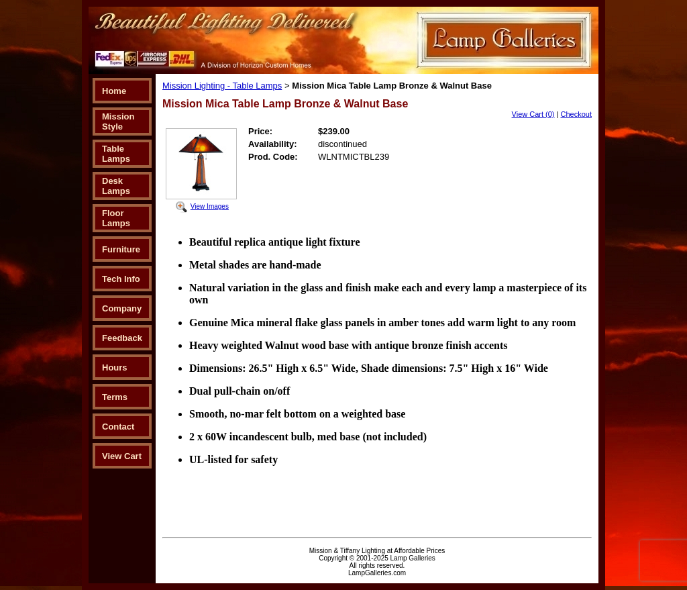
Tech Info (121, 279)
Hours (114, 367)
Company (122, 308)
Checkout (576, 114)
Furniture (121, 249)
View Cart (122, 456)
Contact (118, 427)
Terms (114, 397)
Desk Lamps (116, 186)
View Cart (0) (533, 114)
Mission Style (118, 121)
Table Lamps (116, 154)
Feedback (122, 338)
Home (114, 91)
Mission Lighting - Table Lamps (222, 86)
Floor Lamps (116, 218)
